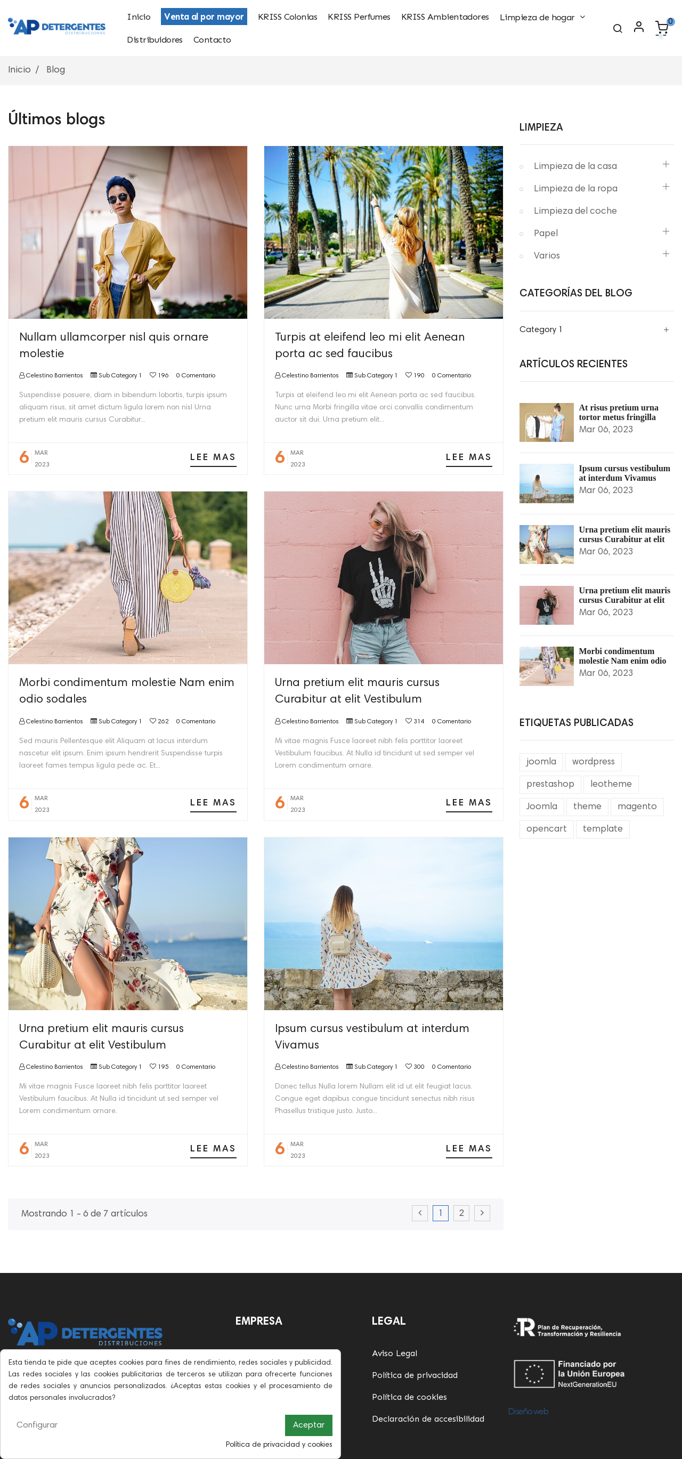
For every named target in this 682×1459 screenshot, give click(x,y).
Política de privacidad (415, 1375)
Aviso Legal (394, 1353)
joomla (541, 762)
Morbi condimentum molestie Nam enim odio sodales (623, 661)
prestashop (550, 784)
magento (637, 807)
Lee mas (213, 458)
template (603, 829)
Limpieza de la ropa (576, 189)
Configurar (37, 1425)
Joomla (541, 807)
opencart (546, 829)
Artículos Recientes (573, 365)
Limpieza (541, 128)
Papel (546, 234)
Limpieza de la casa (575, 167)
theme (587, 807)
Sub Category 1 (120, 376)
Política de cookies (409, 1397)
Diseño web (528, 1412)
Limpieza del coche (575, 211)
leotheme (611, 784)
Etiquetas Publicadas (576, 724)
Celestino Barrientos (54, 376)
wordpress (593, 762)
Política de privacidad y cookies (279, 1445)
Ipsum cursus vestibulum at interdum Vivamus (625, 473)
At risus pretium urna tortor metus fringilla (619, 412)
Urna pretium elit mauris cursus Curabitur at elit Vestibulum (625, 539)
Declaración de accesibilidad (428, 1419)
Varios (547, 256)
